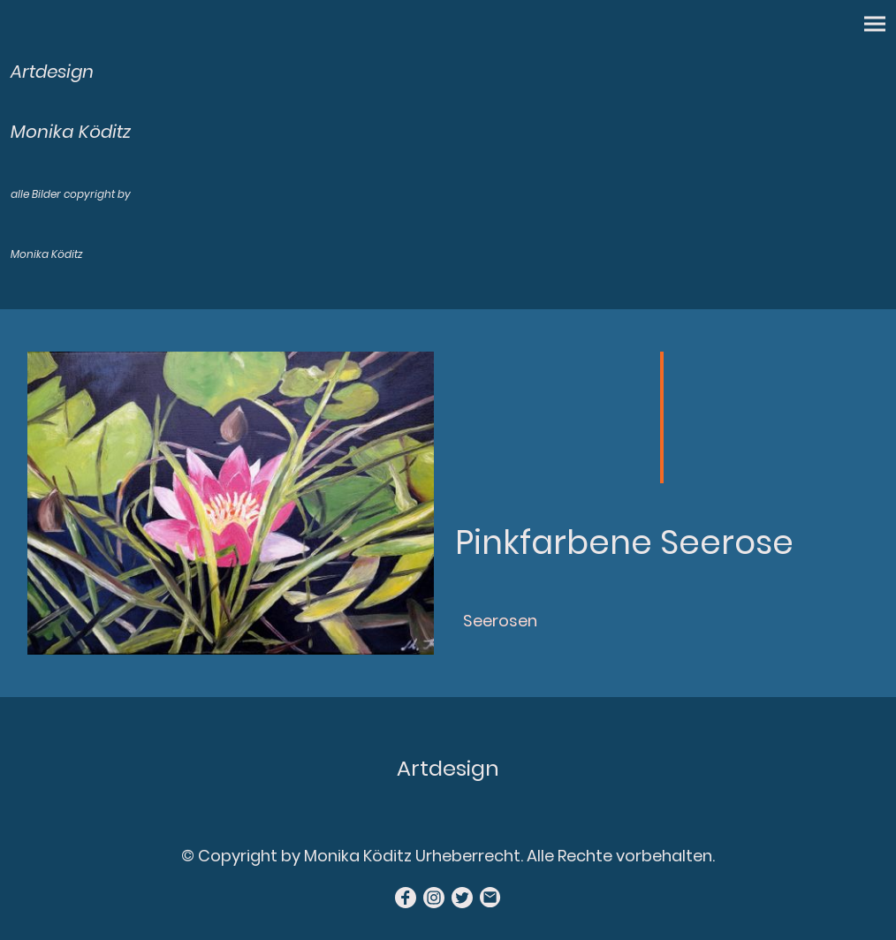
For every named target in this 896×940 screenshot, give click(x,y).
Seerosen (500, 621)
